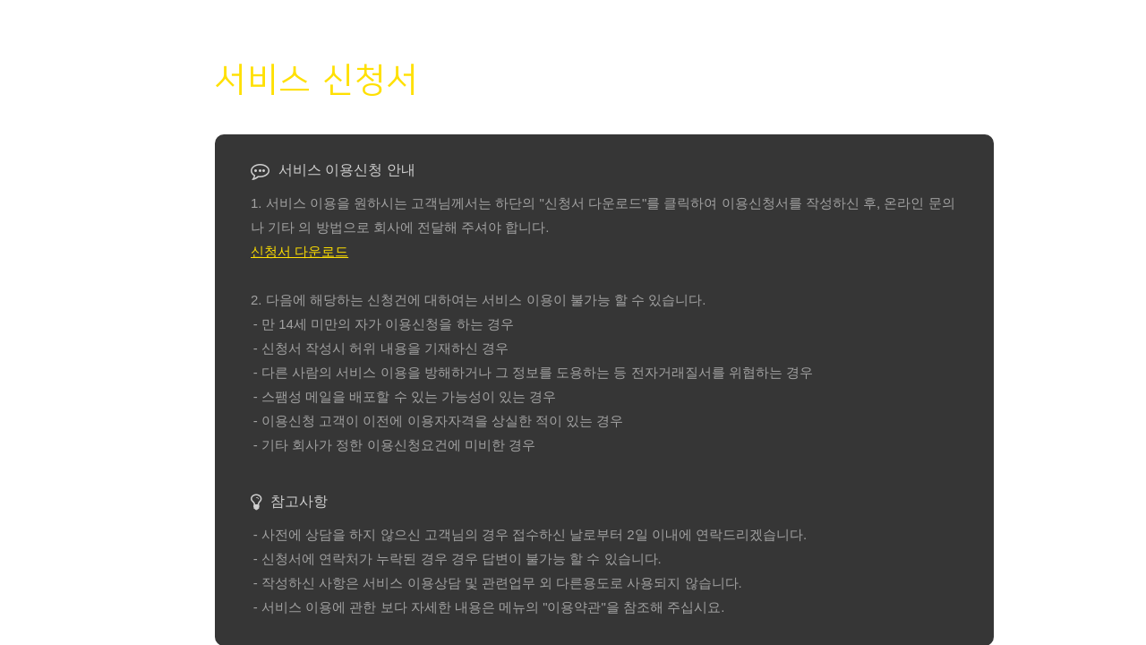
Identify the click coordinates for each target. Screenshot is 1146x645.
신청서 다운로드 (299, 251)
